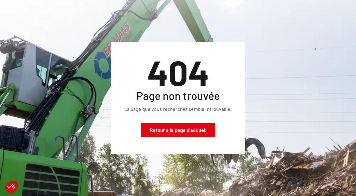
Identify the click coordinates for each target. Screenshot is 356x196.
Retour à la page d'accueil (178, 130)
